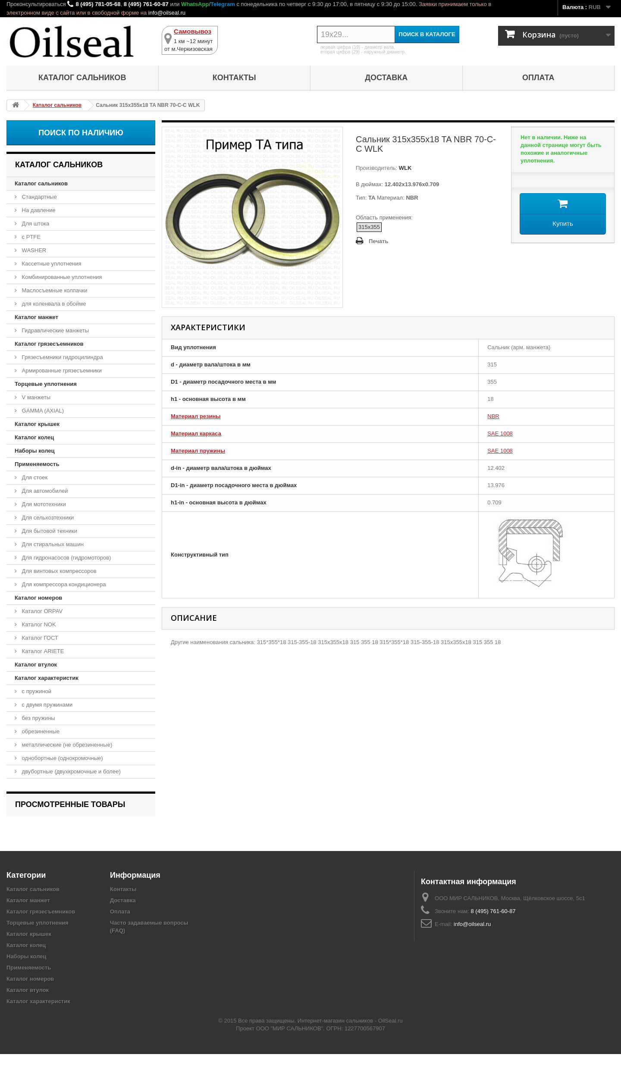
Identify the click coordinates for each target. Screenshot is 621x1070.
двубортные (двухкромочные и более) (70, 771)
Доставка (386, 77)
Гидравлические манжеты (54, 330)
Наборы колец (35, 450)
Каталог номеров (38, 597)
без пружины (37, 718)
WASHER (33, 250)
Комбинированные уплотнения (61, 277)
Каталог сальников (82, 77)
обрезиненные (40, 731)
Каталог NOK (38, 624)
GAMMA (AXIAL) (42, 410)
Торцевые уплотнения (46, 384)
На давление (38, 210)
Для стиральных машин (52, 544)
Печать (378, 241)
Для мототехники (43, 504)
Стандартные (38, 197)
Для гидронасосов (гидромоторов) (65, 557)
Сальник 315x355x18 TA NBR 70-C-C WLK (78, 827)
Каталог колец (34, 437)
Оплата (538, 77)
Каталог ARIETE (42, 651)
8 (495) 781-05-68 (97, 4)
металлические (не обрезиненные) (66, 744)
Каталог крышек (37, 424)
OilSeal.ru (390, 1036)
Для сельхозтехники (47, 517)
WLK (404, 168)
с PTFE (30, 237)
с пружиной (35, 691)
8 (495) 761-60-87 (146, 4)
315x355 (369, 227)
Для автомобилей (44, 491)
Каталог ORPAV (41, 611)
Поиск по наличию (80, 132)
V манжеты (35, 397)
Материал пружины (198, 450)
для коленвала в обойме (53, 303)
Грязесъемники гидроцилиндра (61, 357)
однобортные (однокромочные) (61, 758)
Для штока (34, 223)
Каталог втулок (36, 664)
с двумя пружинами (46, 704)
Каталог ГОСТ (39, 638)
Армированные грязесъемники (61, 370)
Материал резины (195, 416)
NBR (493, 416)
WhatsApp (195, 4)
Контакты (234, 77)
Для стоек (33, 477)
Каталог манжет (36, 317)
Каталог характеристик (46, 678)
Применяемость (37, 464)
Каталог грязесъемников (49, 344)
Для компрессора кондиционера (63, 584)
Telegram (222, 4)
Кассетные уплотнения (51, 263)
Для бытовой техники (48, 531)
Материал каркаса (196, 433)
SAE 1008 (500, 433)
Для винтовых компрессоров (58, 571)
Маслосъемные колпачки (54, 290)
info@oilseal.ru (166, 12)
